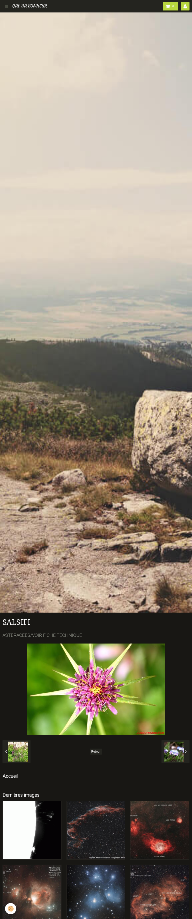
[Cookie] (10, 908)
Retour (95, 751)
